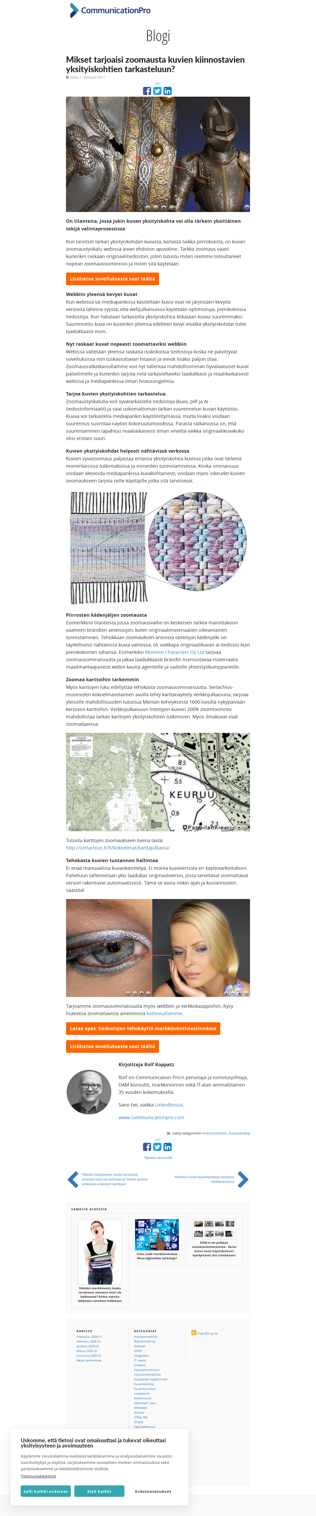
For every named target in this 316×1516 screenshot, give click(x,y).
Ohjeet (138, 1422)
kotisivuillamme (164, 1013)
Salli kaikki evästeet (45, 1491)
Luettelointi (142, 1393)
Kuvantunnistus (145, 1389)
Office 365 (140, 1417)
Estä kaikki (99, 1491)
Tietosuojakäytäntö (38, 1476)
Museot (139, 1412)
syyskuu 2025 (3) (88, 1346)
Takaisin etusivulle (158, 1157)
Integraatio (141, 1355)
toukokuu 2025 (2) (89, 1355)
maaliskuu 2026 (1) (89, 1337)
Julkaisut (140, 1365)
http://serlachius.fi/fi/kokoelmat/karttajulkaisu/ (118, 848)
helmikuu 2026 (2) (88, 1341)
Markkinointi (142, 1398)
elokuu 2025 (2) (87, 1351)
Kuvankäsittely (239, 1133)
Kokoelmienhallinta (147, 1374)
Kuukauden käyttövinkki (150, 1379)
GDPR (138, 1351)
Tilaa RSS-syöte (207, 1333)
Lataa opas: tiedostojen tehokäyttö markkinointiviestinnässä (143, 1028)
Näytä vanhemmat (89, 1360)
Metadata (140, 1408)
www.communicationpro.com (151, 1117)
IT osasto (140, 1360)
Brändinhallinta (144, 1341)
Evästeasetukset (153, 1491)
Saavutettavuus (144, 1427)
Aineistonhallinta (214, 1133)
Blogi (158, 35)
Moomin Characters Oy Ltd (174, 652)
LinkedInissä (168, 1105)
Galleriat (139, 1346)
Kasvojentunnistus (146, 1370)
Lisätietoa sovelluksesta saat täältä (112, 278)
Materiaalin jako (145, 1403)
